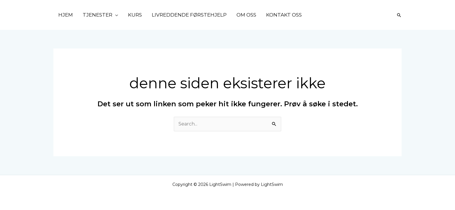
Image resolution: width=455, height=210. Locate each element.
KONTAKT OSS (284, 15)
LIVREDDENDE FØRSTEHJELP (189, 15)
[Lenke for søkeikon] (399, 15)
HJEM (65, 15)
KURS (135, 15)
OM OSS (246, 15)
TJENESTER (97, 15)
